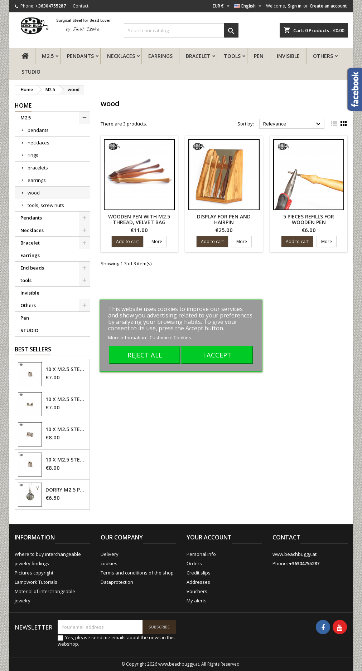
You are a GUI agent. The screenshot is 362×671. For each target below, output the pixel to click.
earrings (37, 180)
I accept (217, 354)
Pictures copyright (34, 572)
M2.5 (48, 56)
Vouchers (197, 591)
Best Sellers (33, 349)
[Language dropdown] (248, 6)
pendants (38, 130)
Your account (209, 537)
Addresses (198, 582)
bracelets (38, 167)
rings (33, 155)
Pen (259, 56)
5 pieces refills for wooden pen (308, 219)
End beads (32, 268)
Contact (80, 6)
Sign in (294, 6)
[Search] (181, 30)
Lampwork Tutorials (36, 582)
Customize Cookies (170, 337)
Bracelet (198, 56)
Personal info (201, 554)
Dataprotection (117, 582)
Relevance (293, 124)
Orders (194, 563)
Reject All (144, 354)
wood (34, 192)
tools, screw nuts (46, 205)
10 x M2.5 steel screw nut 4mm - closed (66, 399)
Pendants (80, 56)
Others (323, 56)
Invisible (288, 56)
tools (232, 56)
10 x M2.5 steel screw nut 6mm (66, 460)
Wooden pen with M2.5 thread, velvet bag (139, 219)
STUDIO (30, 71)
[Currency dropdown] (222, 6)
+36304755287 (50, 6)
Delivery (110, 554)
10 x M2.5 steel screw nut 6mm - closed (66, 429)
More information (127, 337)
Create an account (328, 6)
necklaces (38, 142)
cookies (109, 563)
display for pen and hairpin (224, 219)
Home (23, 105)
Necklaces (121, 56)
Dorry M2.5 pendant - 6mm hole (66, 490)
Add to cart (127, 241)
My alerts (197, 600)
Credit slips (199, 572)
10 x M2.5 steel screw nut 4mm (66, 369)
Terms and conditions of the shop (137, 572)
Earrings (160, 56)
